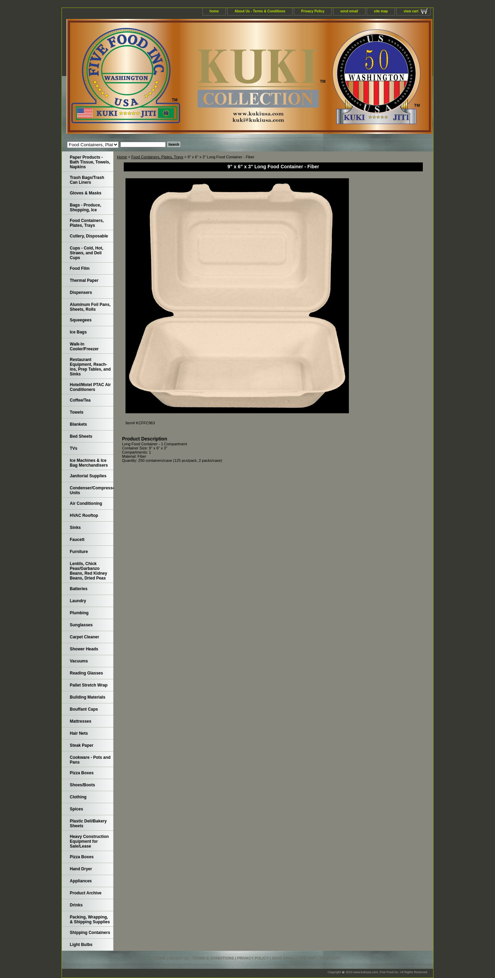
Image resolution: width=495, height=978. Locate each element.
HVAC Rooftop (84, 515)
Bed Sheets (81, 436)
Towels (77, 412)
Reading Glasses (86, 673)
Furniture (79, 551)
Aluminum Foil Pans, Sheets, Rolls (90, 307)
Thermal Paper (84, 280)
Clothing (78, 797)
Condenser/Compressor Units (91, 490)
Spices (76, 809)
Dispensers (81, 292)
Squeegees (80, 320)
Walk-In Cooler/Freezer (84, 346)
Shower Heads (84, 649)
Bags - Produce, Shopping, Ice (85, 207)
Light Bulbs (81, 944)
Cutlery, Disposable (89, 236)
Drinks (76, 905)
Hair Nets (79, 733)
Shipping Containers (90, 932)
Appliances (81, 881)
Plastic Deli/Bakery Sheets (88, 823)
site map (381, 11)
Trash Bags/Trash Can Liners (87, 180)
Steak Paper (82, 745)
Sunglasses (81, 625)
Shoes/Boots (82, 785)
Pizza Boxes (82, 772)
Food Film (79, 268)
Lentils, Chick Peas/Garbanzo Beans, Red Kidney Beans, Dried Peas (88, 571)
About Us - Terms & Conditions (259, 11)
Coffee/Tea (80, 400)
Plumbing (79, 612)
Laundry (78, 600)
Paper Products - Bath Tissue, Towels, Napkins (90, 162)
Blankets (78, 424)
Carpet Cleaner (84, 637)
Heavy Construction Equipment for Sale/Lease (89, 841)
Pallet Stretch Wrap (89, 685)
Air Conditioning (86, 503)
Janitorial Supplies (88, 476)
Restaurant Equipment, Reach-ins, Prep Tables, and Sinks (90, 366)
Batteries (78, 588)
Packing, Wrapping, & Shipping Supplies (90, 919)
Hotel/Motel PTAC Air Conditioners (90, 387)
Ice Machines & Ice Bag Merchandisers (89, 463)
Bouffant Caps (84, 709)
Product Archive (85, 893)
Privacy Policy (312, 11)
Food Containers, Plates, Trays (157, 157)
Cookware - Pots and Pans (90, 760)
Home (122, 157)
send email (349, 11)
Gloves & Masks (85, 193)
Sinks (75, 527)
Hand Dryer (81, 869)
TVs (73, 448)
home (214, 11)
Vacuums (79, 661)
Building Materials (87, 697)
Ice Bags (78, 332)
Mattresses (80, 721)
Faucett (77, 539)
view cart (411, 11)
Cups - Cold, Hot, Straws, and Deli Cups (86, 253)
